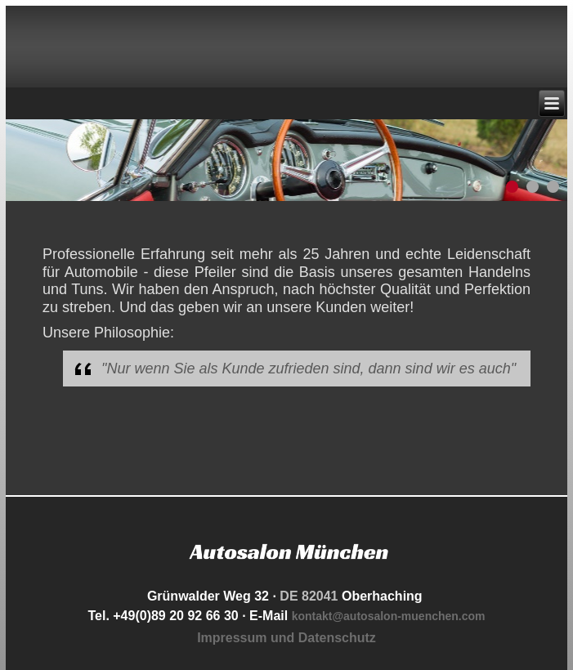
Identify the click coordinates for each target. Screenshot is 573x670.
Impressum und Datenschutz (286, 638)
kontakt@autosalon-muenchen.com (389, 616)
